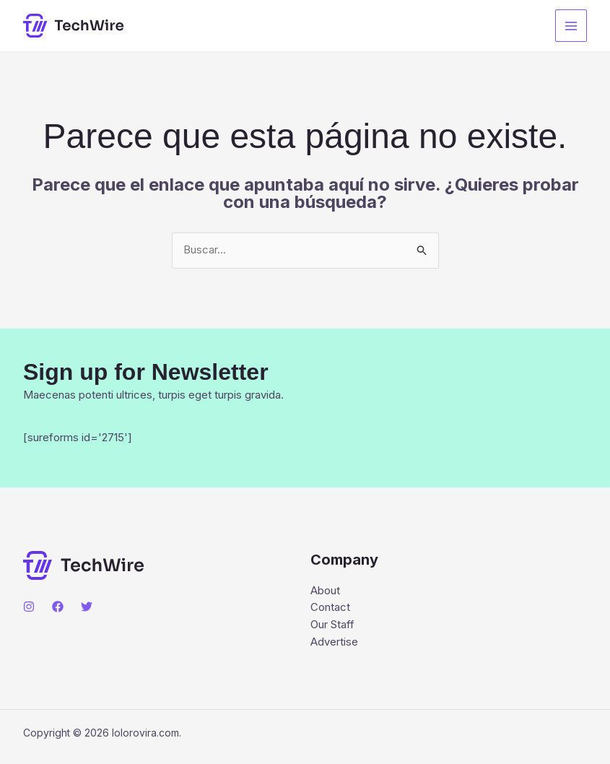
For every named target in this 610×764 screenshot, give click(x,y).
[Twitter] (86, 607)
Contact (330, 608)
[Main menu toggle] (571, 25)
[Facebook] (58, 607)
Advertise (334, 643)
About (325, 591)
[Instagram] (29, 607)
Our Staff (332, 626)
